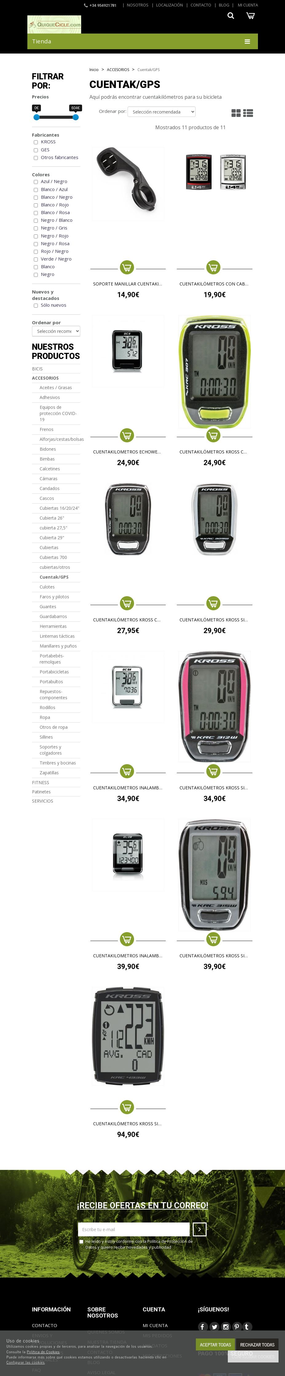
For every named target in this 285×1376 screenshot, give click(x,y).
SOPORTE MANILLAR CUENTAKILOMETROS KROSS (128, 284)
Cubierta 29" (52, 537)
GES (45, 149)
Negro (47, 274)
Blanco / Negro (57, 197)
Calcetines (50, 469)
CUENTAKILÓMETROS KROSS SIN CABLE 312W (214, 788)
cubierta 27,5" (53, 528)
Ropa (45, 717)
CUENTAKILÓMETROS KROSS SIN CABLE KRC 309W (214, 620)
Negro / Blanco (57, 220)
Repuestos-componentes (53, 694)
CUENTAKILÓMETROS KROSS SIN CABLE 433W (128, 1124)
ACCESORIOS (45, 378)
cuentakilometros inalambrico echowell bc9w (128, 788)
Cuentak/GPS (54, 577)
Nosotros (137, 5)
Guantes (48, 606)
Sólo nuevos (53, 305)
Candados (50, 488)
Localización (169, 5)
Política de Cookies (43, 1352)
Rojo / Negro (55, 251)
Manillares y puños (58, 646)
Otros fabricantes (59, 157)
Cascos (47, 498)
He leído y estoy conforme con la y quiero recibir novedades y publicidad (136, 1244)
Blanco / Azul (54, 189)
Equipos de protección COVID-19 (58, 413)
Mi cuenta (248, 5)
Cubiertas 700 (53, 557)
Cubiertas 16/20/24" (59, 508)
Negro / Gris (54, 228)
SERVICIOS (42, 801)
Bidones (48, 449)
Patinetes (41, 792)
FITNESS (40, 782)
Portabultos (51, 681)
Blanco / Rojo (55, 204)
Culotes (47, 587)
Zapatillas (49, 773)
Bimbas (47, 459)
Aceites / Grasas (56, 387)
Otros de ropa (54, 727)
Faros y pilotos (54, 597)
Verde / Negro (56, 259)
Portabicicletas (54, 672)
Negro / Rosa (55, 243)
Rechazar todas (257, 1344)
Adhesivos (50, 397)
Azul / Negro (54, 181)
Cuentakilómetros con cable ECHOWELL (214, 284)
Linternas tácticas (57, 636)
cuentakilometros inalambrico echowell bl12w (128, 956)
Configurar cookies (253, 1356)
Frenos (46, 429)
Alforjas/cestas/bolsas (60, 439)
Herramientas (53, 626)
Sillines (46, 737)
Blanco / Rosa (55, 212)
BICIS (37, 369)
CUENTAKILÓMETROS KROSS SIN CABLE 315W (214, 956)
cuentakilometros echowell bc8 (128, 452)
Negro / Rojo (55, 236)
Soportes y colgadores (51, 750)
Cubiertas (49, 547)
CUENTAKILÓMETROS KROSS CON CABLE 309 (128, 620)
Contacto (201, 5)
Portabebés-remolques (52, 659)
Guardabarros (53, 616)
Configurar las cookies (25, 1362)
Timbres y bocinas (58, 763)
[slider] (37, 117)
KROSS (48, 141)
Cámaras (48, 478)
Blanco (48, 266)
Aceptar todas (215, 1344)
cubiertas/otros (55, 567)
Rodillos (47, 707)
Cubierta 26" (52, 518)
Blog (224, 5)
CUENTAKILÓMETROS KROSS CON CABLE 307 (214, 452)
